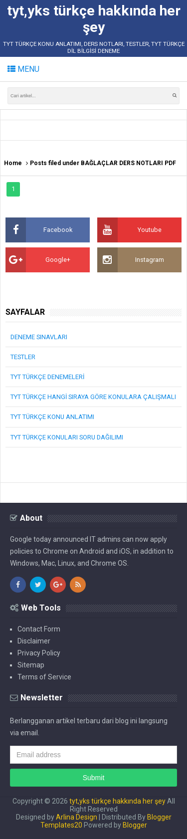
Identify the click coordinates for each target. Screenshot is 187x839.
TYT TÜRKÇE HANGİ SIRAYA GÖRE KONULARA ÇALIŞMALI (93, 397)
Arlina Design (76, 817)
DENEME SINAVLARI (38, 337)
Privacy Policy (38, 653)
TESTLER (22, 357)
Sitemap (30, 665)
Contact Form (38, 629)
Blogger (135, 825)
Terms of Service (44, 677)
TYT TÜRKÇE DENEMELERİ (47, 377)
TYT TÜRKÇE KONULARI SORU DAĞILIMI (66, 437)
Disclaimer (33, 641)
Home (13, 163)
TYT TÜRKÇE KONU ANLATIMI (52, 416)
